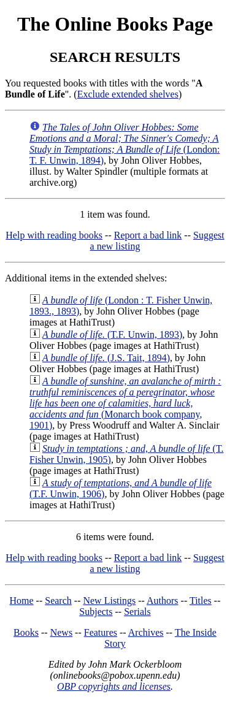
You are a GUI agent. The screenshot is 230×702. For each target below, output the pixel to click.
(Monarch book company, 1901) (125, 403)
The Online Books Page (115, 24)
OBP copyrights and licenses (114, 686)
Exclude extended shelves (127, 94)
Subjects (95, 611)
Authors (162, 600)
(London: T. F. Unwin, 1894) (124, 144)
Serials (137, 611)
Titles (201, 600)
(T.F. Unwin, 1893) (112, 334)
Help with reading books (54, 235)
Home (22, 600)
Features (100, 632)
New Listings (109, 600)
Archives (146, 632)
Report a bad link (148, 235)
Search (58, 600)
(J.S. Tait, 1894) (106, 358)
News (61, 632)
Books (26, 632)
